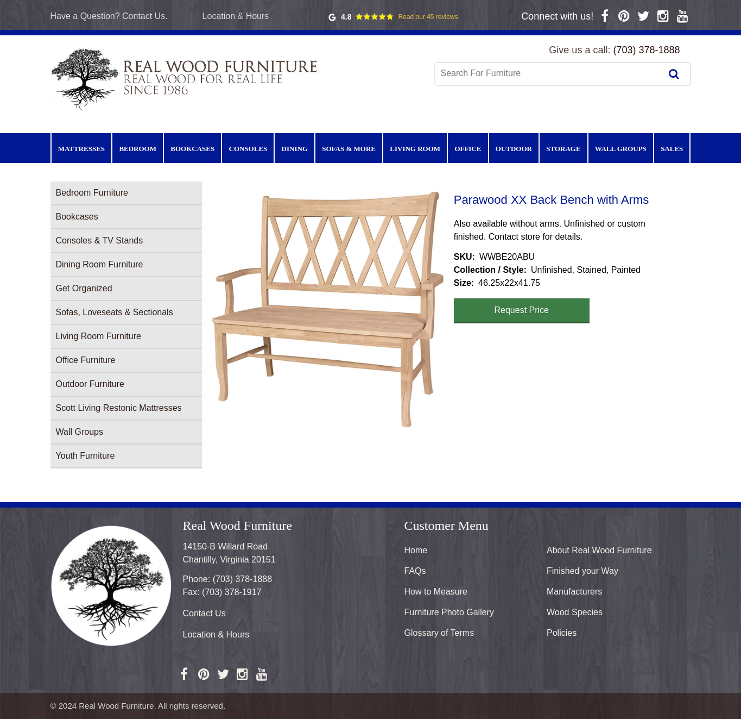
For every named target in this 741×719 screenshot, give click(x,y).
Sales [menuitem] (672, 149)
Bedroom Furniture (92, 192)
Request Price (522, 310)
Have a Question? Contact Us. (109, 16)
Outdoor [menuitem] (514, 149)
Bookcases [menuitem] (192, 149)
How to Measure (436, 591)
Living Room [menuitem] (415, 149)
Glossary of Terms (439, 632)
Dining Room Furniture (99, 264)
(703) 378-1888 (646, 50)
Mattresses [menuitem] (81, 149)
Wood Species (575, 612)
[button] (328, 309)
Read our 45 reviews (428, 17)
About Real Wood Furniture (599, 550)
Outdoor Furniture (90, 384)
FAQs (415, 571)
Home (416, 550)
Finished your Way (582, 571)
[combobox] (549, 73)
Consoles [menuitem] (248, 149)
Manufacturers (574, 591)
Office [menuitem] (467, 149)
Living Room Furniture (98, 336)
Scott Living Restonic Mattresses (119, 407)
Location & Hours (235, 16)
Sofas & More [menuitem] (349, 149)
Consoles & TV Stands (99, 240)
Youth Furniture (85, 455)
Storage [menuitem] (563, 149)
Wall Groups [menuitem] (621, 149)
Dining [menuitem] (295, 149)
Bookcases (77, 216)
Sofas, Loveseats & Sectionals (114, 312)
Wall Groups (79, 431)
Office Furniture (86, 360)
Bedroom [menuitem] (137, 149)
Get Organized (84, 288)
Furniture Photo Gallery (449, 612)
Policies (562, 632)
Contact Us (204, 613)
